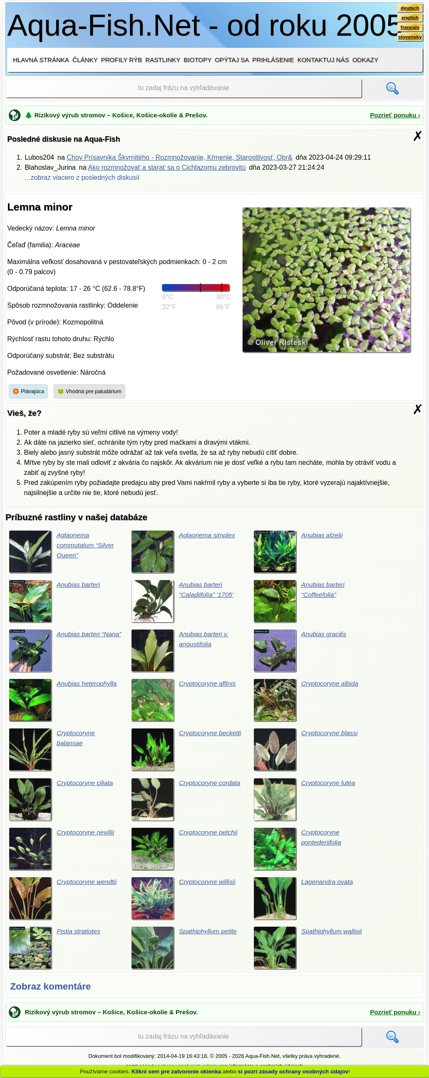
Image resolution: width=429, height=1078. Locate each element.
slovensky (409, 38)
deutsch (409, 8)
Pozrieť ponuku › (395, 115)
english (410, 18)
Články (85, 59)
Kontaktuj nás (323, 59)
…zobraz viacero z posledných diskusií (82, 177)
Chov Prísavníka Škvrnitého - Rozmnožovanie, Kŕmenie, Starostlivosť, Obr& (179, 157)
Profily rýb (121, 59)
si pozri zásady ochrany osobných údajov (293, 1071)
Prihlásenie (273, 59)
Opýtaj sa (232, 59)
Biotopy (197, 59)
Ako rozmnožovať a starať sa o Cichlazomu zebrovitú (167, 167)
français (409, 28)
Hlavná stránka (41, 59)
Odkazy (365, 59)
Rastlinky (163, 59)
